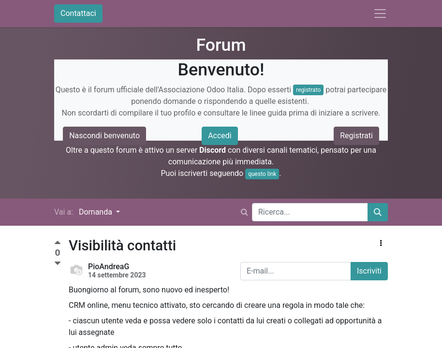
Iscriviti (369, 271)
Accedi (220, 135)
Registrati (356, 135)
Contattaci (78, 13)
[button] (381, 243)
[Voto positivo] (57, 243)
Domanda (96, 212)
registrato (308, 90)
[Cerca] (378, 212)
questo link (262, 174)
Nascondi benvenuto (104, 135)
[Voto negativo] (57, 264)
